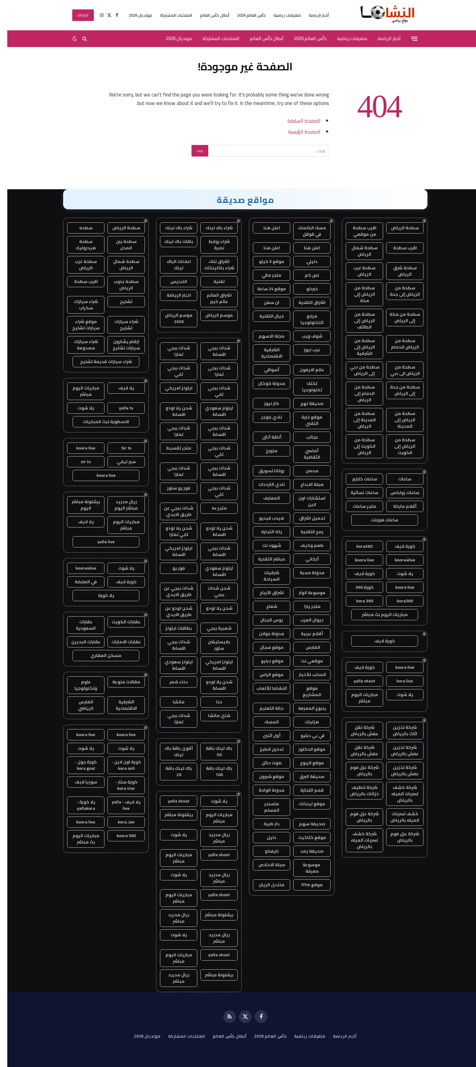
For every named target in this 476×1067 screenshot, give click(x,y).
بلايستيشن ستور (212, 645)
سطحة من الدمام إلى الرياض (357, 393)
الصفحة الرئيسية (297, 131)
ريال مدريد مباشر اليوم (119, 505)
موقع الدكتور (304, 749)
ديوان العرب (304, 620)
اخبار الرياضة (171, 295)
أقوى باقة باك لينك (171, 751)
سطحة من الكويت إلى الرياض (357, 446)
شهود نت (264, 545)
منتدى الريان (264, 885)
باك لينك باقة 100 (212, 771)
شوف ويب (304, 336)
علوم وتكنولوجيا (78, 685)
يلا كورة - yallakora (78, 805)
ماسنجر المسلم (264, 807)
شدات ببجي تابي (171, 371)
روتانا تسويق (264, 471)
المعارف (264, 498)
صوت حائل (264, 763)
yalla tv (119, 408)
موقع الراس (264, 674)
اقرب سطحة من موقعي (357, 231)
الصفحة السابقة (296, 120)
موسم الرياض (212, 315)
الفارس (305, 647)
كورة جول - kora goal (78, 765)
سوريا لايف (78, 782)
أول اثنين (264, 735)
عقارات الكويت (118, 622)
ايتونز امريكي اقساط (171, 551)
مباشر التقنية (264, 559)
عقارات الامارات (119, 642)
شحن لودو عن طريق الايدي (171, 611)
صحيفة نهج (304, 403)
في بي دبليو (304, 735)
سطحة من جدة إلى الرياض (398, 390)
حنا (212, 702)
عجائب (305, 437)
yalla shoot (357, 681)
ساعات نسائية (357, 492)
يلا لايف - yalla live (118, 805)
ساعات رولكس (397, 492)
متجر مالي (264, 275)
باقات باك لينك (171, 241)
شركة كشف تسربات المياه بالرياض (397, 793)
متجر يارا (304, 606)
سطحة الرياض (398, 228)
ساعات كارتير (357, 479)
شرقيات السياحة (264, 576)
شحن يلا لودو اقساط (171, 411)
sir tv (78, 462)
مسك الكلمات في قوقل (305, 231)
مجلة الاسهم (264, 336)
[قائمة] (407, 38)
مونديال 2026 (133, 15)
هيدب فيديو (264, 518)
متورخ (264, 451)
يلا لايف (119, 388)
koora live (357, 560)
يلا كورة (99, 595)
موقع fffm (304, 885)
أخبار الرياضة (311, 15)
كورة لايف (397, 546)
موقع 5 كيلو (264, 261)
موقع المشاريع (304, 691)
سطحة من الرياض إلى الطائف (357, 320)
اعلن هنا (264, 228)
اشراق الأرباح (264, 593)
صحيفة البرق (304, 776)
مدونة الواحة (264, 790)
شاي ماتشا (212, 715)
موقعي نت (305, 661)
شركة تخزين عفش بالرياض (397, 750)
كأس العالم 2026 (244, 15)
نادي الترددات (264, 484)
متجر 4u (211, 508)
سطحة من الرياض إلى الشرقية (357, 347)
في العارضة (78, 582)
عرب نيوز (304, 350)
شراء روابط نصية (212, 244)
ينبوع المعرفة (305, 708)
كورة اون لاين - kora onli (119, 765)
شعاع (264, 606)
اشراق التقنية (304, 302)
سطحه (78, 228)
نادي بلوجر (264, 417)
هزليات (305, 722)
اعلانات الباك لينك (171, 264)
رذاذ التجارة (264, 532)
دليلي (304, 261)
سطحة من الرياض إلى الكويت (397, 446)
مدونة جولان (264, 634)
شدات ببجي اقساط (211, 351)
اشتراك (75, 15)
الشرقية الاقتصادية (264, 353)
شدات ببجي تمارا (171, 351)
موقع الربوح (305, 763)
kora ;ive (118, 822)
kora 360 (357, 601)
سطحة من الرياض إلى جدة (397, 291)
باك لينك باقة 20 (171, 771)
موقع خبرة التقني (304, 420)
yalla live (98, 542)
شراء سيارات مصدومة (78, 345)
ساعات (397, 479)
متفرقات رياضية (280, 15)
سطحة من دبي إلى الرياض (357, 370)
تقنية (211, 281)
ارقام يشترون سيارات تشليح (119, 345)
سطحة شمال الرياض (357, 251)
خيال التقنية (264, 316)
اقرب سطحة (398, 248)
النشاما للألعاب (264, 688)
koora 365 (119, 836)
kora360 (357, 546)
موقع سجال (264, 647)
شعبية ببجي (211, 628)
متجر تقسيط (171, 448)
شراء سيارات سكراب (78, 305)
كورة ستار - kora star (119, 785)
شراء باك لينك (212, 228)
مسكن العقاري (98, 655)
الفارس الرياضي (78, 705)
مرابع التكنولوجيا (304, 319)
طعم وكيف (304, 545)
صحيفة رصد (304, 851)
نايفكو (264, 851)
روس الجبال (264, 620)
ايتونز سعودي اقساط (212, 411)
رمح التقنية (304, 532)
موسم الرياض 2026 (171, 318)
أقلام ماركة (397, 506)
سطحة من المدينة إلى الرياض (357, 419)
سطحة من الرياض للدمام (398, 344)
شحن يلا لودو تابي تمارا (171, 531)
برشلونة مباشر (171, 815)
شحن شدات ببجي (211, 591)
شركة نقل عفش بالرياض (357, 730)
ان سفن (264, 302)
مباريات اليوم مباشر (357, 698)
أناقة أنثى (264, 437)
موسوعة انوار (304, 593)
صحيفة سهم (305, 824)
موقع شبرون (264, 776)
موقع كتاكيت (305, 837)
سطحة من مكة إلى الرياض (397, 317)
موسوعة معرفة (304, 868)
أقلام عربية (305, 634)
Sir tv (119, 448)
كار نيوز (264, 403)
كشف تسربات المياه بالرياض (397, 817)
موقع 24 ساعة (264, 289)
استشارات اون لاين (304, 501)
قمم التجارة (304, 790)
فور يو (171, 568)
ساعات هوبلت (377, 520)
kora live (397, 681)
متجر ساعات (357, 506)
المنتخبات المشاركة (169, 15)
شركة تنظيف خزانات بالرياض (357, 790)
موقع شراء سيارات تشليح (78, 325)
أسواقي (264, 370)
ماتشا (171, 702)
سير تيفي (118, 462)
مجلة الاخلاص (264, 865)
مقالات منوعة (119, 682)
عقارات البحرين (78, 642)
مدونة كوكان (264, 383)
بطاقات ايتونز (171, 628)
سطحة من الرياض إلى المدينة (397, 419)
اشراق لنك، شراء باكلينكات (212, 264)
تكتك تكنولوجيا (305, 386)
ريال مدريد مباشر (212, 838)
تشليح (119, 301)
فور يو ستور (171, 488)
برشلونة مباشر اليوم (78, 505)
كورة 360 (357, 587)
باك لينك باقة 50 (212, 751)
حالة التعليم (264, 708)
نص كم (305, 275)
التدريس (171, 281)
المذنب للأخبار (305, 674)
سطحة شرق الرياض (398, 271)
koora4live (397, 560)
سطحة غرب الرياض (357, 271)
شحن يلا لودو (212, 608)
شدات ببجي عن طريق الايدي (171, 511)
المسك (264, 722)
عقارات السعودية (78, 625)
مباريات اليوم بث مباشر (377, 614)
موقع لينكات (304, 804)
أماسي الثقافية (304, 454)
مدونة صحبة (304, 573)
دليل (264, 837)
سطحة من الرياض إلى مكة (357, 294)
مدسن (304, 471)
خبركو (305, 289)
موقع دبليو (264, 661)
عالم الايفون (304, 370)
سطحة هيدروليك (78, 244)
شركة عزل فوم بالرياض (357, 770)
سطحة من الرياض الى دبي (398, 370)
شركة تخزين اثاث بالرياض (398, 730)
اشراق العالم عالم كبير (211, 298)
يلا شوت (397, 573)
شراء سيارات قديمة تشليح (99, 361)
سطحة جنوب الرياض (118, 285)
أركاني (304, 559)
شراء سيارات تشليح (119, 325)
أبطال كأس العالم (207, 15)
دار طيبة (264, 824)
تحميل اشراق (305, 518)
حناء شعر (171, 682)
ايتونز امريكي (171, 388)
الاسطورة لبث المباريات (99, 422)
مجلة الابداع (304, 484)
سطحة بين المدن (119, 244)
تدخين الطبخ (264, 749)
